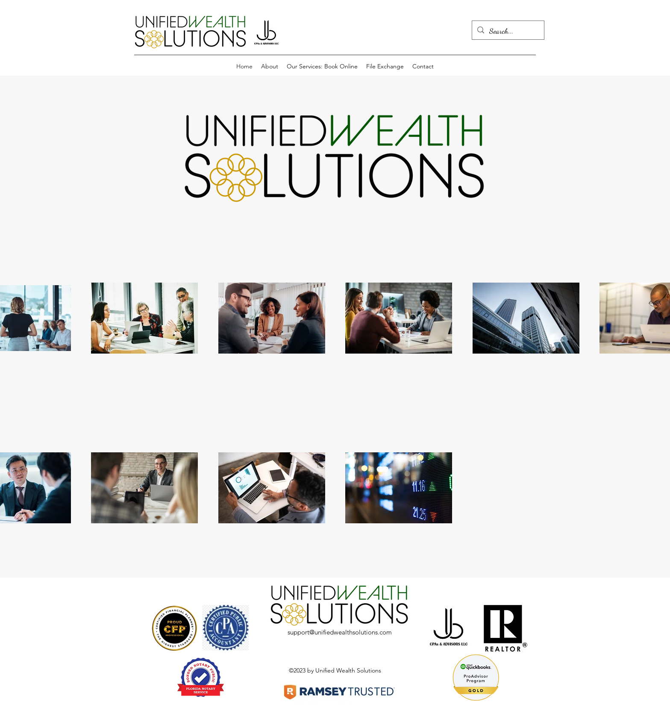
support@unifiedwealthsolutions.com (340, 632)
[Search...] (507, 31)
